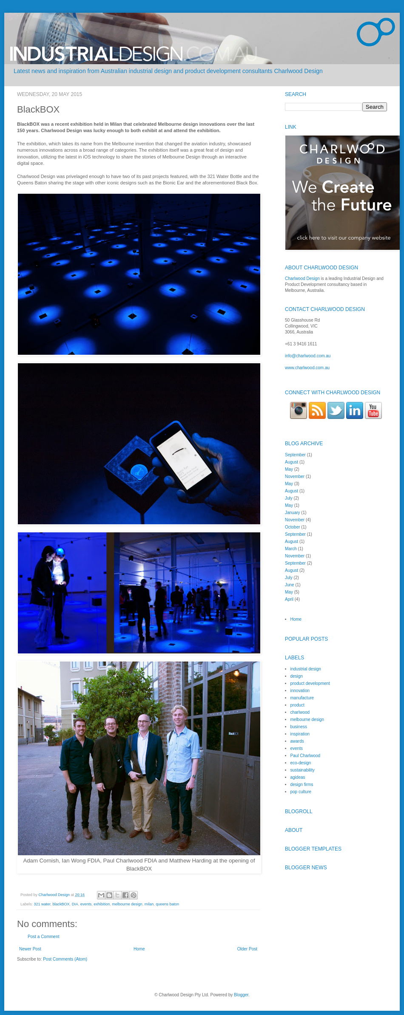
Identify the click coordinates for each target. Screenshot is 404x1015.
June (289, 584)
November (294, 476)
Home (139, 949)
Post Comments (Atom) (65, 959)
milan (149, 904)
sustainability (302, 770)
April (289, 599)
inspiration (300, 734)
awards (297, 741)
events (86, 904)
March (291, 548)
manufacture (302, 698)
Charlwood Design (55, 895)
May (289, 469)
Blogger (241, 994)
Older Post (247, 949)
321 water (42, 904)
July (289, 498)
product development (310, 683)
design (296, 676)
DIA (75, 904)
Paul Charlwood (305, 755)
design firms (301, 784)
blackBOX (61, 904)
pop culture (300, 791)
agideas (297, 777)
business (298, 726)
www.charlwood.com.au (307, 367)
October (292, 527)
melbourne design (127, 904)
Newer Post (30, 949)
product (297, 705)
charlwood (300, 712)
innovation (300, 690)
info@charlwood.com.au (307, 355)
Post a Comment (43, 936)
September (295, 454)
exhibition (102, 904)
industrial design (305, 669)
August (291, 462)
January (292, 512)
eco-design (300, 763)
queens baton (167, 904)
